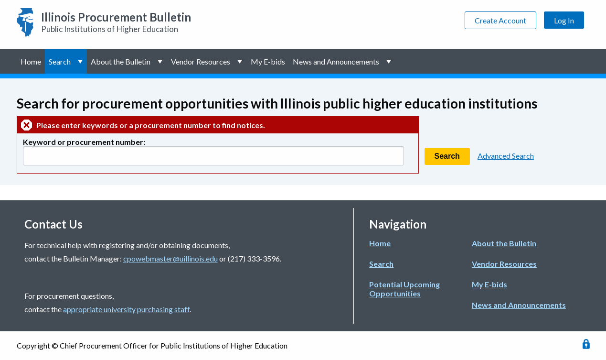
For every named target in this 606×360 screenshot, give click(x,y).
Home (31, 61)
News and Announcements (336, 61)
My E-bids (268, 61)
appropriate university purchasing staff (126, 309)
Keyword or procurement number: (84, 141)
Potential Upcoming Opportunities (404, 289)
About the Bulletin (120, 61)
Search (60, 61)
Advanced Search (506, 155)
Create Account (500, 20)
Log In (564, 20)
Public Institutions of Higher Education (116, 22)
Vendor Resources (200, 61)
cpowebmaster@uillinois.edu (170, 258)
